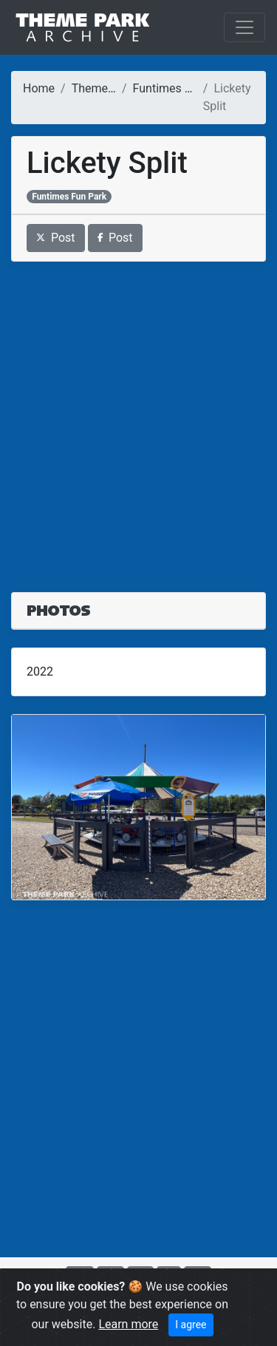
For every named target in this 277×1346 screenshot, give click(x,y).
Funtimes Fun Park (182, 88)
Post (55, 238)
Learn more (128, 1324)
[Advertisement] (138, 418)
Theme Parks (106, 88)
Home (39, 88)
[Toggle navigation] (244, 27)
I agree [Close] (190, 1324)
